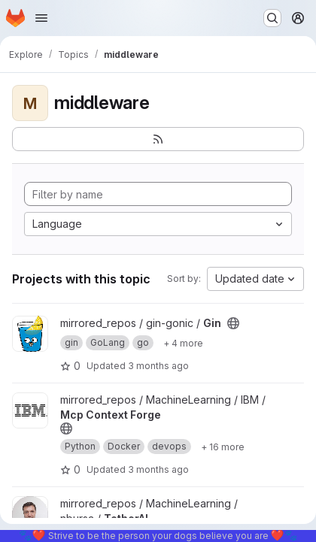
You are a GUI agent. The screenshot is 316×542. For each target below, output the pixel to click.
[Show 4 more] (183, 343)
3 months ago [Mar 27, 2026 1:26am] (158, 469)
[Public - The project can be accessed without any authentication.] (233, 323)
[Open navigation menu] (41, 18)
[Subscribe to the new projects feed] (158, 139)
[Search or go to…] (272, 18)
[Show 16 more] (222, 447)
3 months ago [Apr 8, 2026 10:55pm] (158, 365)
